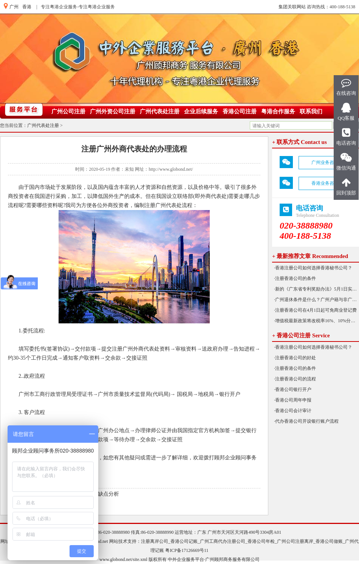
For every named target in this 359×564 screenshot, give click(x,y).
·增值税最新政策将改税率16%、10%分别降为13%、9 (316, 320)
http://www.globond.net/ (171, 169)
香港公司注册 (240, 111)
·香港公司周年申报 (292, 400)
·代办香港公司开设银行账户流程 (306, 421)
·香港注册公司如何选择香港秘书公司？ (313, 267)
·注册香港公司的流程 (295, 379)
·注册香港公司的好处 (295, 357)
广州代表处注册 (160, 111)
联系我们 (311, 111)
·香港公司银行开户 (292, 389)
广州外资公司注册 (112, 111)
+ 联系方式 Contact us (299, 142)
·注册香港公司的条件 (295, 278)
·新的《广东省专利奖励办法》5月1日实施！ (316, 289)
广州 (14, 6)
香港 (26, 6)
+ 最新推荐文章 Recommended (310, 256)
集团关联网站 (292, 6)
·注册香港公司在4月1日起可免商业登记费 (315, 310)
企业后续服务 (201, 111)
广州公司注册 (68, 111)
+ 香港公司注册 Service (301, 335)
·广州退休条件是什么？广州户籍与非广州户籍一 (316, 299)
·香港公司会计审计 (292, 410)
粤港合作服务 (278, 111)
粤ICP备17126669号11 (186, 550)
